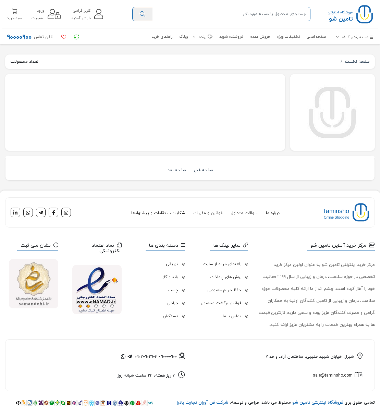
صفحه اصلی (316, 36)
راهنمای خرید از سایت (222, 264)
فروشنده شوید (231, 36)
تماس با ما (232, 316)
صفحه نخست (357, 61)
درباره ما (273, 213)
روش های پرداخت (225, 277)
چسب (173, 290)
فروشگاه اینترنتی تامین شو (317, 403)
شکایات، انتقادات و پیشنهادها (158, 213)
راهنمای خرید (162, 36)
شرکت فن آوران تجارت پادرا (202, 403)
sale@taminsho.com (333, 375)
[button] (352, 37)
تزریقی (172, 264)
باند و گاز (170, 277)
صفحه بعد (177, 170)
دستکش (170, 316)
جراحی (172, 303)
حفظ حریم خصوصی (224, 290)
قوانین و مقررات (207, 213)
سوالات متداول (244, 213)
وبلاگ (183, 36)
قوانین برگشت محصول (221, 303)
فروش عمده (260, 36)
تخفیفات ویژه (288, 36)
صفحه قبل (203, 170)
